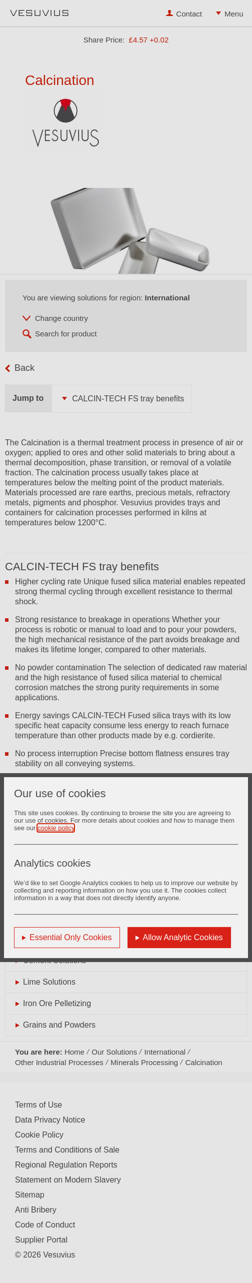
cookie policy (56, 828)
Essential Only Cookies (71, 937)
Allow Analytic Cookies (183, 937)
